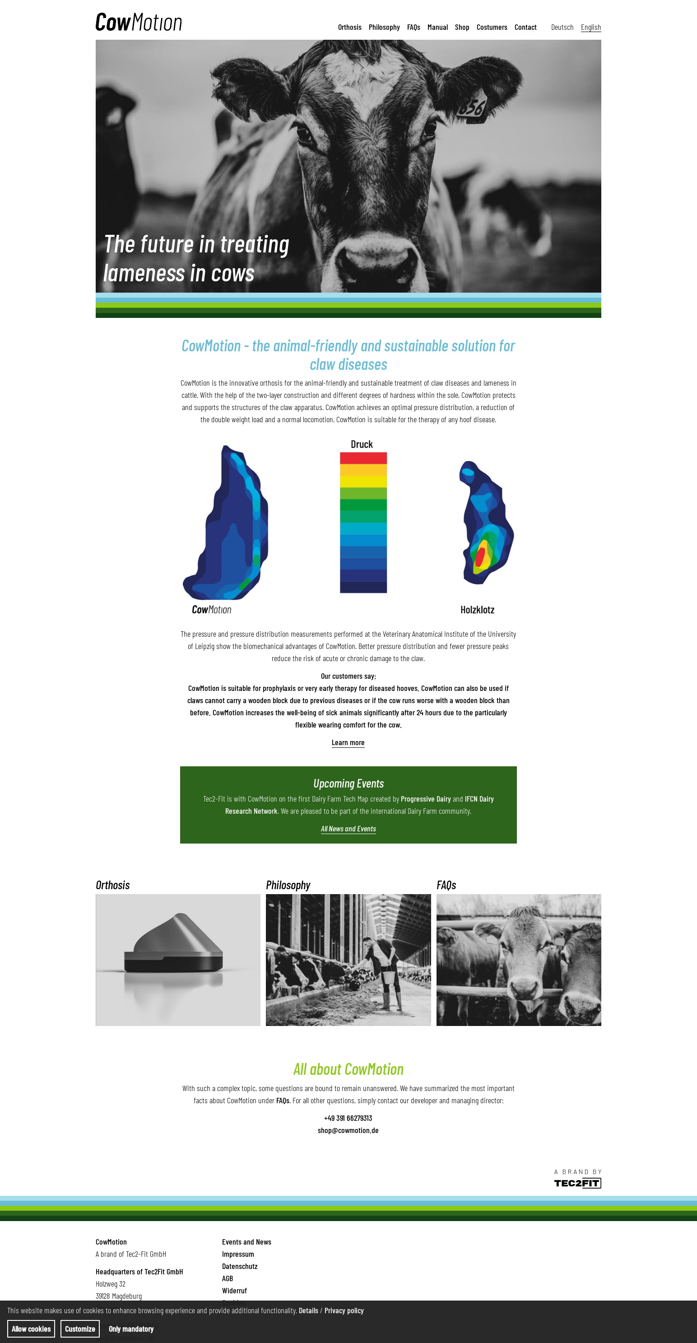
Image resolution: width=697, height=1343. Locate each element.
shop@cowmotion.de (348, 1130)
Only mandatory (131, 1329)
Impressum (238, 1254)
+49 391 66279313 (348, 1118)
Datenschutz (240, 1266)
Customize (80, 1329)
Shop (462, 26)
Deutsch (562, 26)
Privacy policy (344, 1310)
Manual (437, 26)
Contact (526, 26)
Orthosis (350, 26)
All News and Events (348, 828)
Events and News (246, 1241)
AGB (227, 1278)
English (591, 26)
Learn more (348, 742)
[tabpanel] (348, 166)
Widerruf (234, 1290)
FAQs (413, 26)
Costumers (492, 26)
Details (308, 1310)
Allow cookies (31, 1329)
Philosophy (384, 26)
